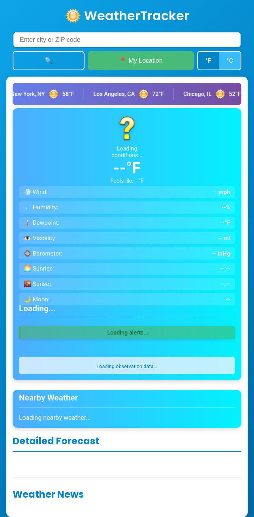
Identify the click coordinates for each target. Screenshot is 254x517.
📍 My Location (141, 60)
